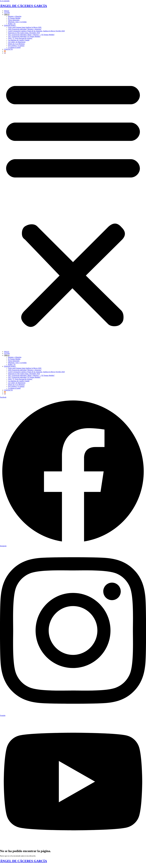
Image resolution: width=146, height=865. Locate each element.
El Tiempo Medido (14, 18)
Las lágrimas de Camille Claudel (18, 40)
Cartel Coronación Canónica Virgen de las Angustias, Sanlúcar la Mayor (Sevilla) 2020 (36, 31)
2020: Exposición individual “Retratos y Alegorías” (25, 29)
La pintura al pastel (14, 47)
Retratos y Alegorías (14, 16)
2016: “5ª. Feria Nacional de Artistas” (20, 38)
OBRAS (6, 14)
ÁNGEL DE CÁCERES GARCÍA (23, 6)
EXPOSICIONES (10, 25)
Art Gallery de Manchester (16, 42)
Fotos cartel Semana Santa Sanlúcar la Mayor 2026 (24, 27)
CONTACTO (8, 49)
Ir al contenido (4, 1)
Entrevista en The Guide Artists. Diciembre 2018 (24, 33)
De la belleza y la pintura (16, 45)
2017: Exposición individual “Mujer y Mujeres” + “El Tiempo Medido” (31, 34)
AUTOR (7, 13)
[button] (73, 202)
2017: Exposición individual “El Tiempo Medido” (24, 36)
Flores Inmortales (13, 20)
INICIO (6, 11)
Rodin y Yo (11, 24)
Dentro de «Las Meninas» (16, 44)
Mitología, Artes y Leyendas (17, 22)
